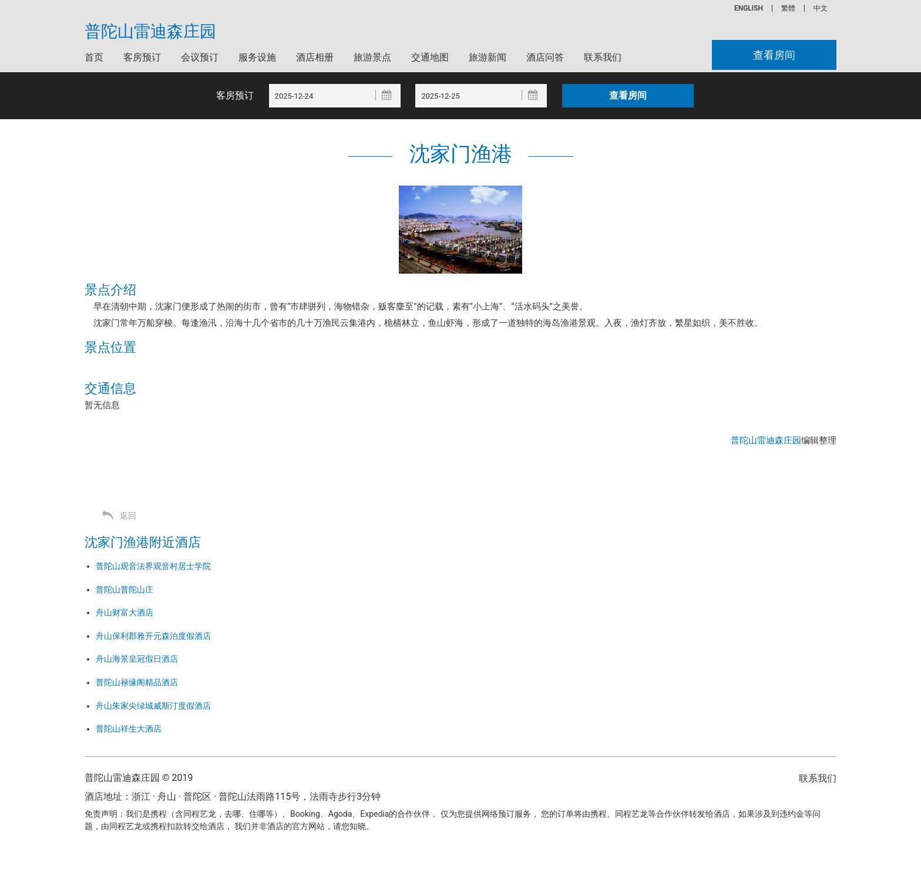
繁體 (788, 8)
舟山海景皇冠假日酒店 (137, 659)
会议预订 (200, 57)
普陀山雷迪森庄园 (150, 31)
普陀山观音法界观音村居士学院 (153, 566)
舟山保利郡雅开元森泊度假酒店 (153, 636)
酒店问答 (545, 57)
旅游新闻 (487, 57)
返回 (128, 515)
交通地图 (430, 57)
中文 (821, 8)
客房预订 (142, 57)
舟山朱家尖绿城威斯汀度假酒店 (153, 705)
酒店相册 (315, 57)
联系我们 (602, 57)
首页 (94, 57)
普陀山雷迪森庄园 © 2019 (139, 777)
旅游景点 (372, 57)
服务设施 (257, 57)
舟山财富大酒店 (124, 612)
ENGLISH (748, 8)
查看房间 (774, 55)
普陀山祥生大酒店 (129, 728)
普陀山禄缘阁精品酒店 (137, 682)
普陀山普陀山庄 (124, 589)
